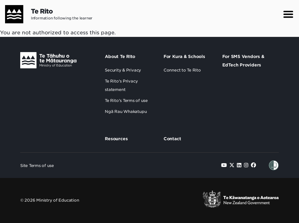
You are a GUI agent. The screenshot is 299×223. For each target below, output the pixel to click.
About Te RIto (120, 56)
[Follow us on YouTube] (224, 165)
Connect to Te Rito (182, 70)
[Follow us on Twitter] (231, 165)
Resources (116, 138)
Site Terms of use (37, 165)
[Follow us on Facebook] (253, 165)
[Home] (11, 14)
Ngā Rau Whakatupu (126, 111)
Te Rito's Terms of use (126, 100)
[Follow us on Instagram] (246, 165)
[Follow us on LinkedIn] (239, 165)
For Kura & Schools (184, 56)
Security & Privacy (123, 70)
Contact (172, 138)
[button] (288, 14)
